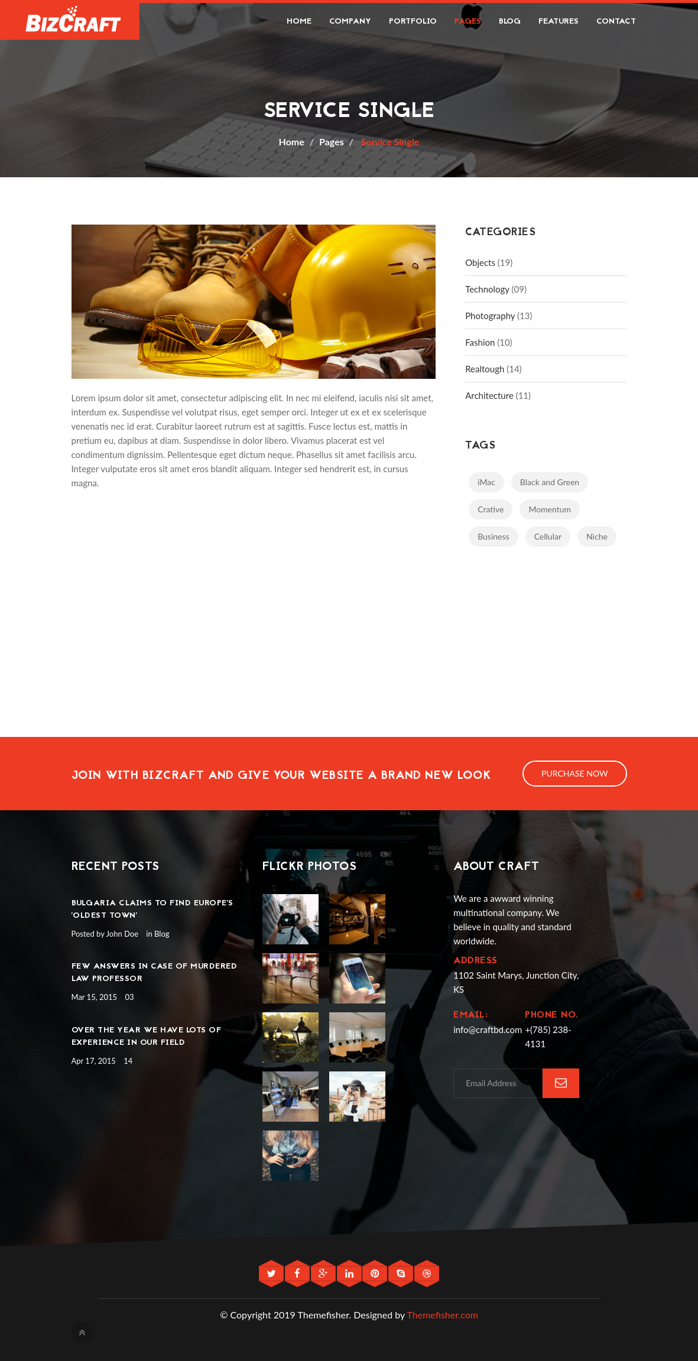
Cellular (547, 536)
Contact (616, 21)
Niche (597, 536)
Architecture (489, 395)
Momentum (549, 509)
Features (558, 21)
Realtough (484, 368)
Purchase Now (574, 773)
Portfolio (413, 21)
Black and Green (549, 482)
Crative (491, 509)
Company (350, 21)
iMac (486, 482)
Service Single (389, 141)
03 (129, 997)
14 (128, 1061)
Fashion (480, 342)
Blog (510, 21)
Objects (480, 262)
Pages (467, 21)
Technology (487, 289)
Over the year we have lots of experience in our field (147, 1036)
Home (299, 21)
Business (493, 536)
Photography (490, 315)
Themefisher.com (442, 1314)
